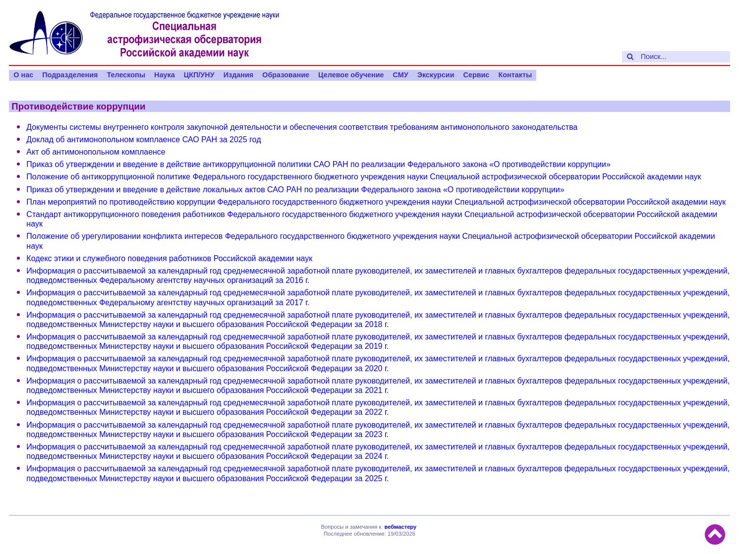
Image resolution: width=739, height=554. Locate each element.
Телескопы (126, 75)
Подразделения (70, 75)
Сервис (476, 75)
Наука (164, 75)
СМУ (400, 75)
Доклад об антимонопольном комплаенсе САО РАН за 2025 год (143, 139)
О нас (23, 75)
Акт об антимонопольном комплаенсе (95, 152)
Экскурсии (436, 75)
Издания (239, 75)
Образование (285, 75)
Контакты (515, 75)
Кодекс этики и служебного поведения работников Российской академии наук (169, 258)
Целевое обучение (351, 75)
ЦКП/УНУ (199, 75)
